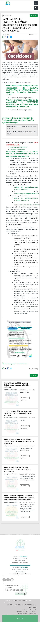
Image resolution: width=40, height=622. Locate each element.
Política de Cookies (29, 605)
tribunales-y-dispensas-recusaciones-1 (15, 364)
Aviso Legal (32, 607)
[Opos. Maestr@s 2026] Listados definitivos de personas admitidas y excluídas (17, 385)
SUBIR (20, 618)
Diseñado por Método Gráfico (26, 611)
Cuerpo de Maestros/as (17, 149)
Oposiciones (7, 15)
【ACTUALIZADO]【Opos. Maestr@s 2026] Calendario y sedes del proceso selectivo (18, 413)
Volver (34, 15)
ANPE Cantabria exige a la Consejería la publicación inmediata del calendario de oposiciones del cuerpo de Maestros (19, 498)
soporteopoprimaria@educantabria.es (27, 194)
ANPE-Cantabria (33, 34)
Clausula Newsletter (29, 609)
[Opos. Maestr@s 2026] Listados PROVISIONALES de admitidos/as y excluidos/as (17, 469)
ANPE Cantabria (20, 600)
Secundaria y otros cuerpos (18, 147)
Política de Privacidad (14, 605)
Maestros (24, 400)
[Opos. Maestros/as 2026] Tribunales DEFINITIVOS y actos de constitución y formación (19, 441)
